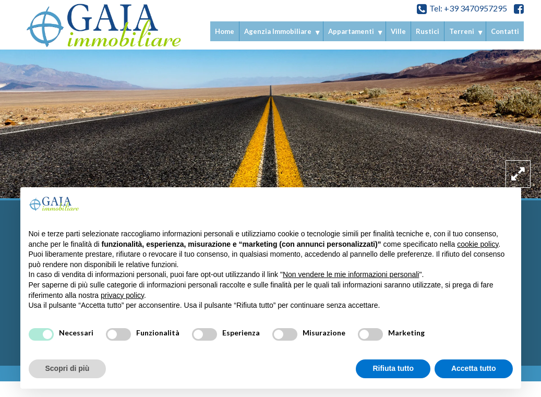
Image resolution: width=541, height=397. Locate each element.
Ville (398, 31)
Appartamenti (351, 31)
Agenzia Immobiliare (277, 31)
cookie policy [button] (477, 244)
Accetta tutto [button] (473, 368)
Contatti (505, 31)
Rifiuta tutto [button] (393, 368)
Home (224, 31)
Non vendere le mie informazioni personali (351, 274)
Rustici (427, 31)
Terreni (461, 31)
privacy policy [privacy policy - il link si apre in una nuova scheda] (122, 295)
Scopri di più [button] (67, 368)
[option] (270, 120)
